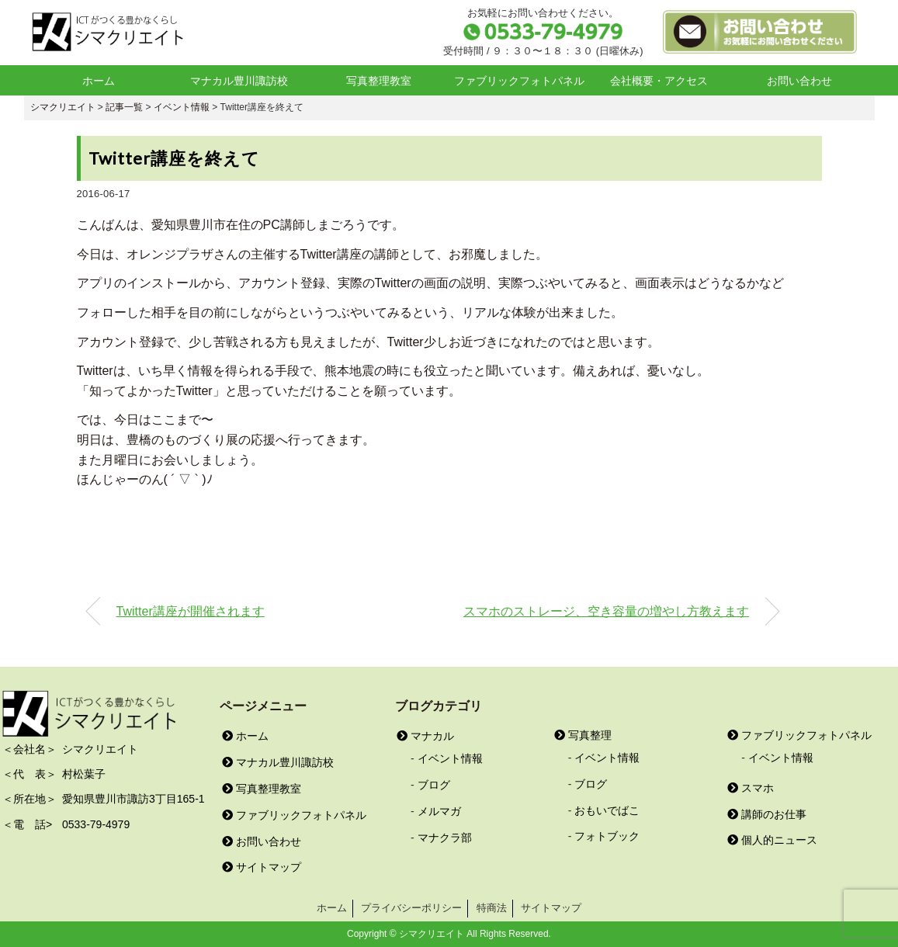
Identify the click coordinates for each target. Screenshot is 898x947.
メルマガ (439, 811)
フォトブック (607, 836)
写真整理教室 (378, 81)
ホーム (98, 81)
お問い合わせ (799, 81)
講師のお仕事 (766, 814)
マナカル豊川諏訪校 (239, 81)
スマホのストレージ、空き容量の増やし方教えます (606, 611)
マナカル (425, 736)
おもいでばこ (607, 810)
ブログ (434, 785)
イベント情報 (450, 758)
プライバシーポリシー (411, 908)
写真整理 (583, 735)
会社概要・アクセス (659, 81)
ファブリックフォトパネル (519, 81)
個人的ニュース (772, 840)
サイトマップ (261, 867)
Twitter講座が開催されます (190, 611)
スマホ (750, 788)
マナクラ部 (445, 837)
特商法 (492, 908)
